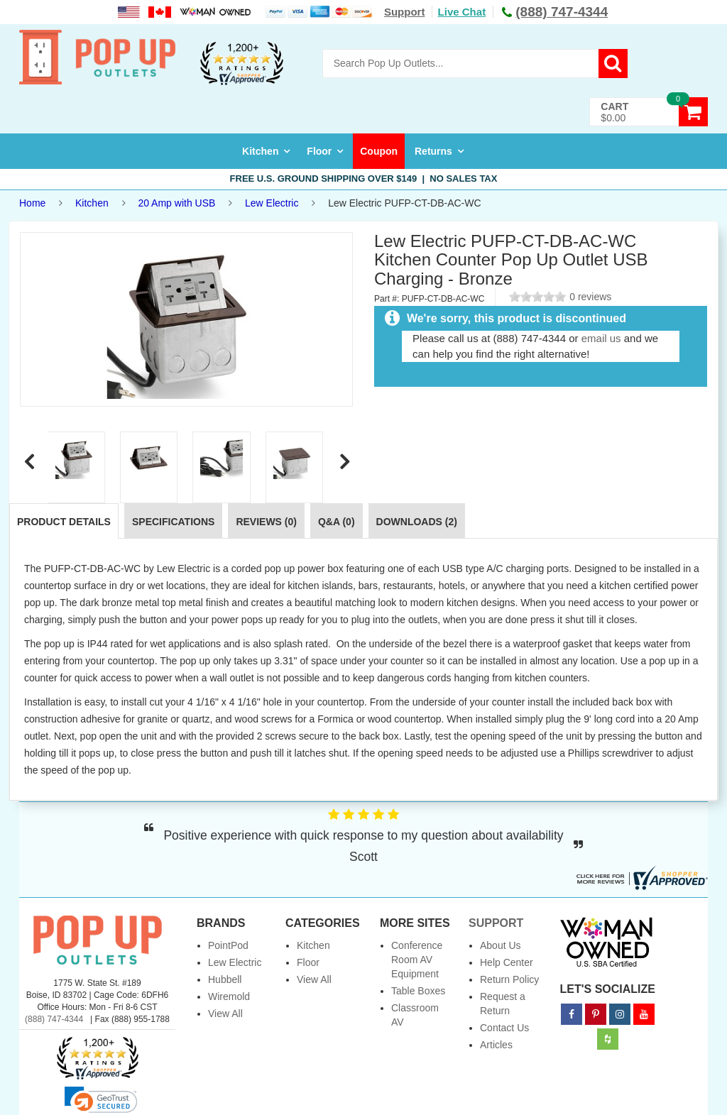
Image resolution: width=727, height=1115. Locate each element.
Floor (319, 151)
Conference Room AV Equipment (416, 959)
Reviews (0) (266, 521)
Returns (433, 151)
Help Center (506, 962)
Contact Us (504, 1027)
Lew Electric (271, 203)
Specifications (173, 521)
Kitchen (260, 151)
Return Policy (509, 979)
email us (601, 338)
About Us (500, 945)
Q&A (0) (336, 521)
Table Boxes (418, 990)
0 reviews (590, 296)
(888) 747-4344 (54, 1019)
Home (32, 203)
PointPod (228, 945)
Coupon (379, 151)
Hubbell (224, 979)
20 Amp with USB (176, 203)
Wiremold (229, 996)
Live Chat (462, 12)
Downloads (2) (416, 521)
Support (404, 12)
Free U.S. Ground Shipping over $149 (364, 178)
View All (225, 1013)
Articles (496, 1044)
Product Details (64, 521)
